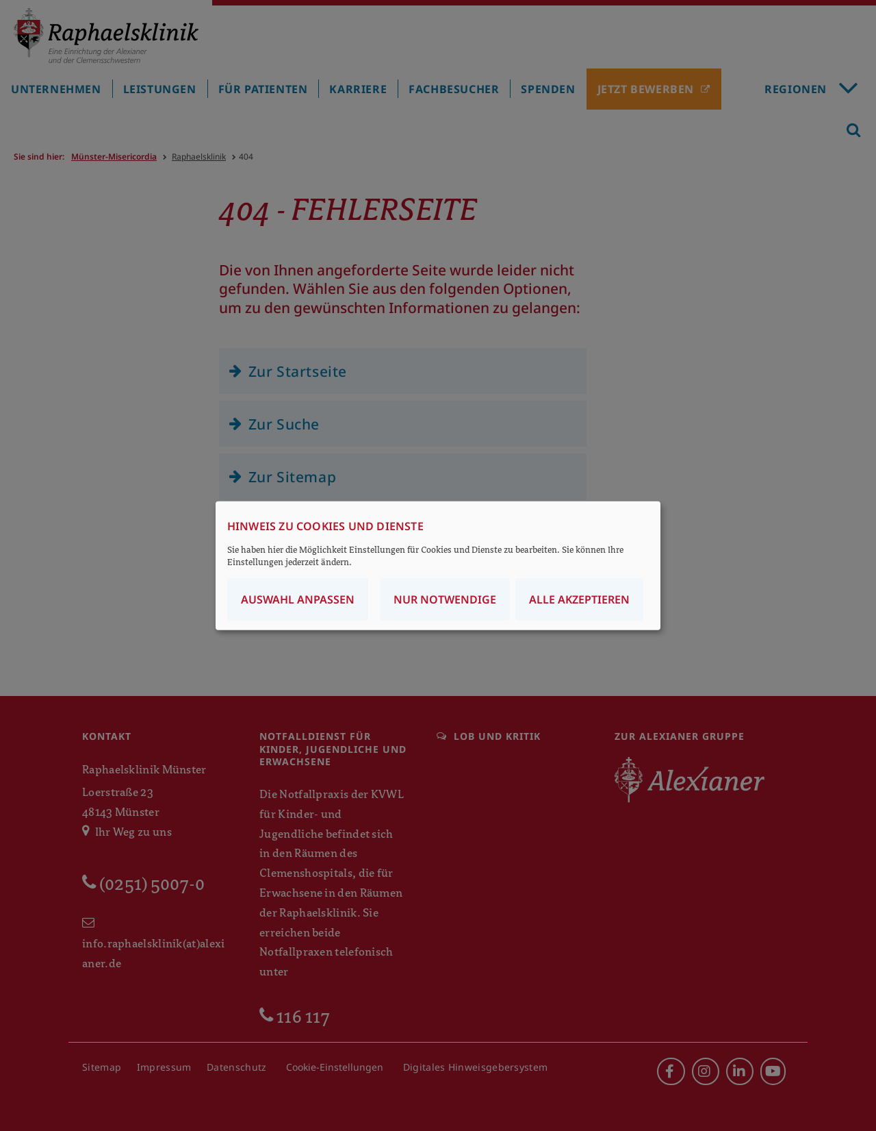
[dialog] (438, 565)
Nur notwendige (445, 599)
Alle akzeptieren (579, 599)
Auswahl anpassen (298, 599)
